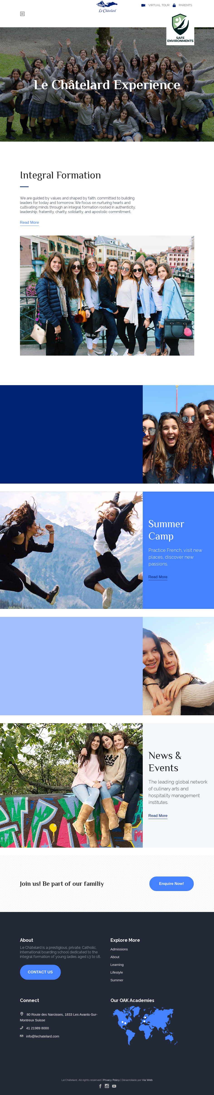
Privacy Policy (111, 1080)
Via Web (147, 1080)
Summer (117, 980)
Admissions (119, 949)
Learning (117, 965)
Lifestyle (117, 972)
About (115, 957)
